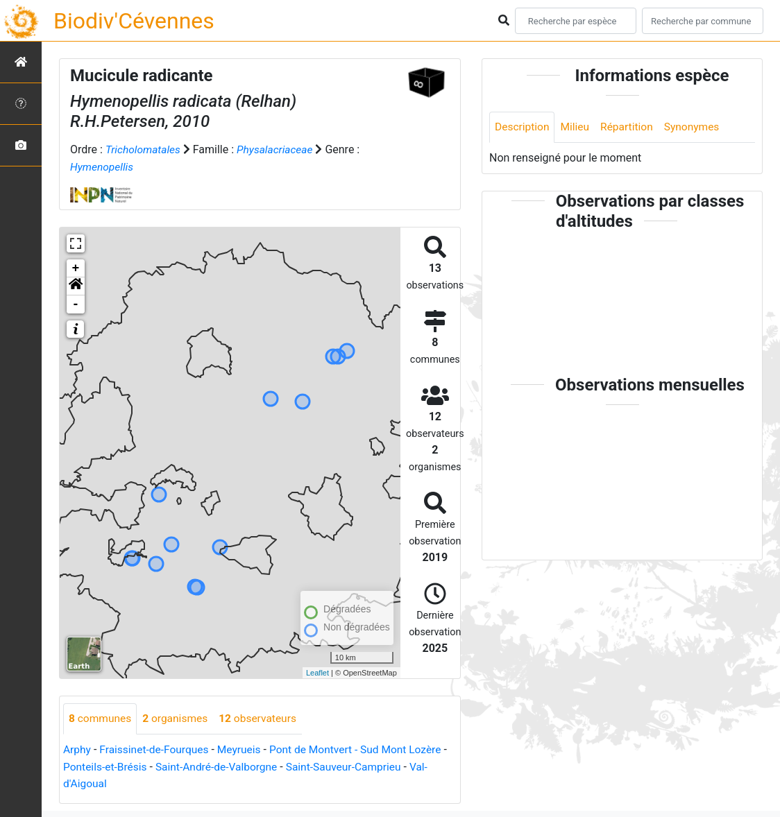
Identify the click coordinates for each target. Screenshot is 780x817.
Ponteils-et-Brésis (112, 766)
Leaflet (317, 672)
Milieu (577, 127)
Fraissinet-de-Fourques (157, 749)
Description (523, 127)
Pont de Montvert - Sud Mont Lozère (363, 749)
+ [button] (76, 267)
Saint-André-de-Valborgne (226, 766)
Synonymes (696, 127)
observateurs (263, 718)
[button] (76, 286)
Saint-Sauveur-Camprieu (357, 766)
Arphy (77, 749)
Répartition (630, 127)
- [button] (76, 303)
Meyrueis (243, 749)
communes (101, 718)
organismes (178, 718)
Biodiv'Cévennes (133, 21)
